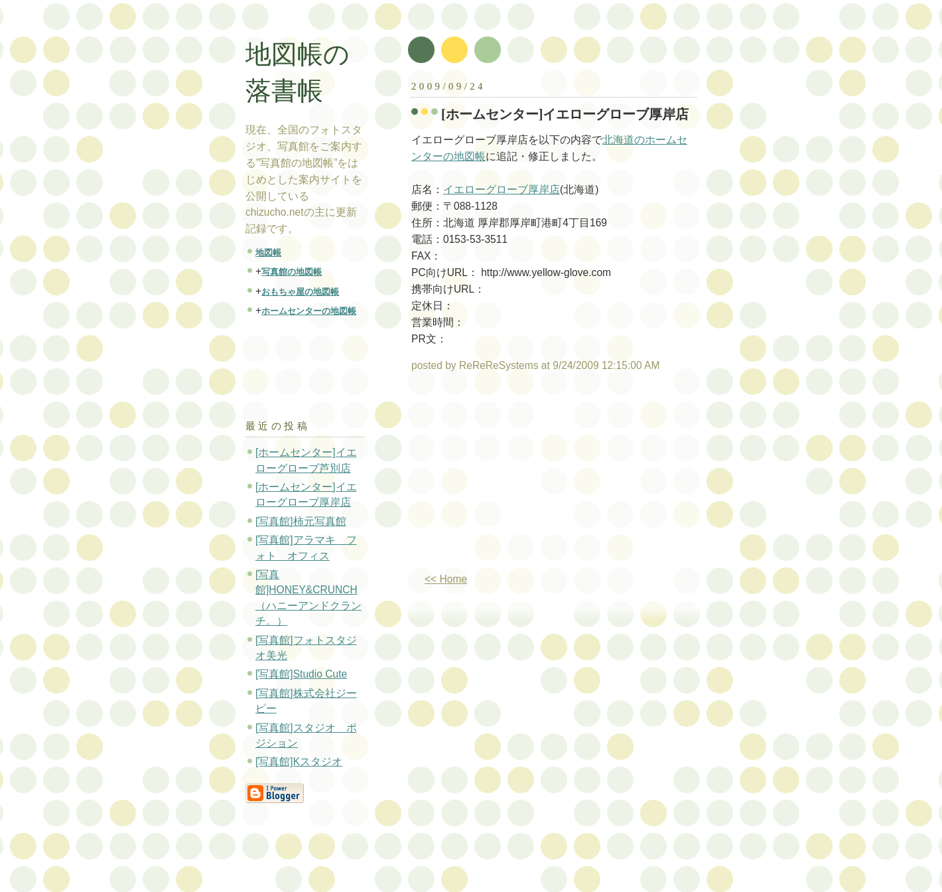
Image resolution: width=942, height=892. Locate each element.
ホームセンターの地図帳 (308, 311)
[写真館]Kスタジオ (298, 761)
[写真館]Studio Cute (301, 674)
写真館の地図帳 (291, 272)
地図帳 (268, 253)
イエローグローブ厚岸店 (501, 189)
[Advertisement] (522, 478)
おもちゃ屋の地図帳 (300, 292)
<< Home (446, 579)
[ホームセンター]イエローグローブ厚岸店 (565, 114)
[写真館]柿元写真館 (300, 521)
